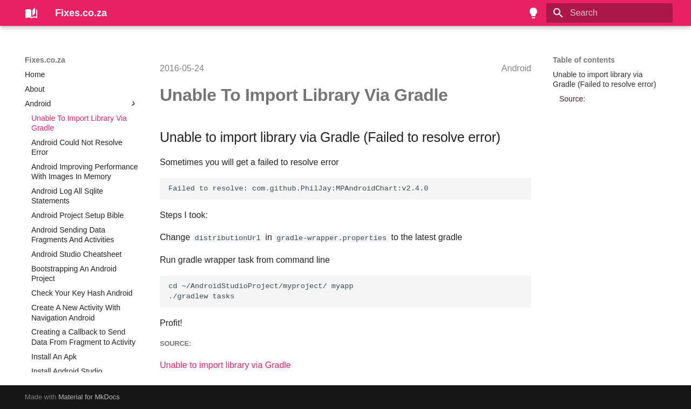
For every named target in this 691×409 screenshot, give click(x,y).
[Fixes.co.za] (31, 13)
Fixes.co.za (45, 60)
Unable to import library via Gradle (225, 365)
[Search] (609, 13)
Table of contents (584, 60)
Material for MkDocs (89, 397)
